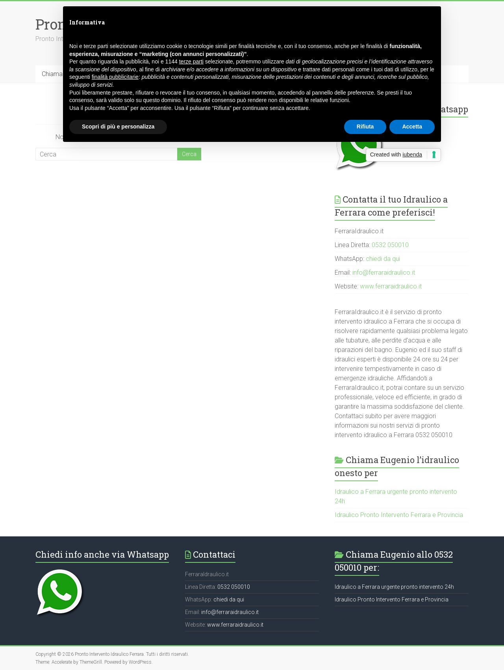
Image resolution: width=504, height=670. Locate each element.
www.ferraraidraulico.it (391, 286)
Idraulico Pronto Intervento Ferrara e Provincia (399, 515)
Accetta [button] (412, 126)
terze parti (191, 61)
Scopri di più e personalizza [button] (118, 126)
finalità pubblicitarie (115, 77)
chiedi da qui (383, 258)
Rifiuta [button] (365, 126)
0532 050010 (390, 245)
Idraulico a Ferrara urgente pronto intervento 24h (394, 587)
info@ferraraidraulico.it (383, 272)
